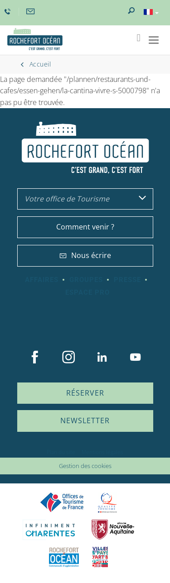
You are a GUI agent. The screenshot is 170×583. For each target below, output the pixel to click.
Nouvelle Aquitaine (113, 530)
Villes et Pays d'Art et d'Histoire (100, 557)
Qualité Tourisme (107, 502)
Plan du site (61, 452)
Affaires (41, 280)
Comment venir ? (85, 227)
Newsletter (85, 420)
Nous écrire (85, 255)
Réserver (85, 393)
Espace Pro (87, 292)
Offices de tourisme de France (62, 502)
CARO (64, 557)
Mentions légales (102, 452)
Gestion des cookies (85, 466)
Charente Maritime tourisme (50, 530)
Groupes (86, 280)
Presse (127, 280)
